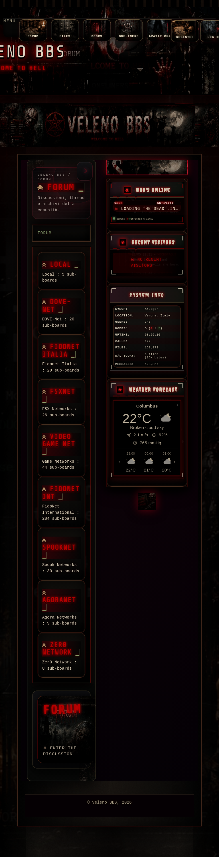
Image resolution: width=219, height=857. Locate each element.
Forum (45, 233)
